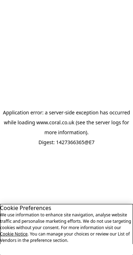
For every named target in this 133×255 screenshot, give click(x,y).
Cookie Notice (14, 237)
